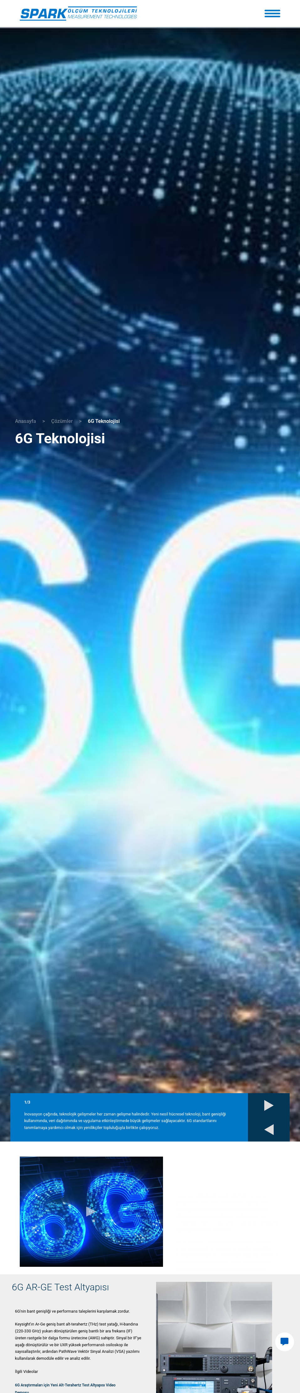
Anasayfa (25, 421)
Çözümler (62, 421)
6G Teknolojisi (104, 421)
